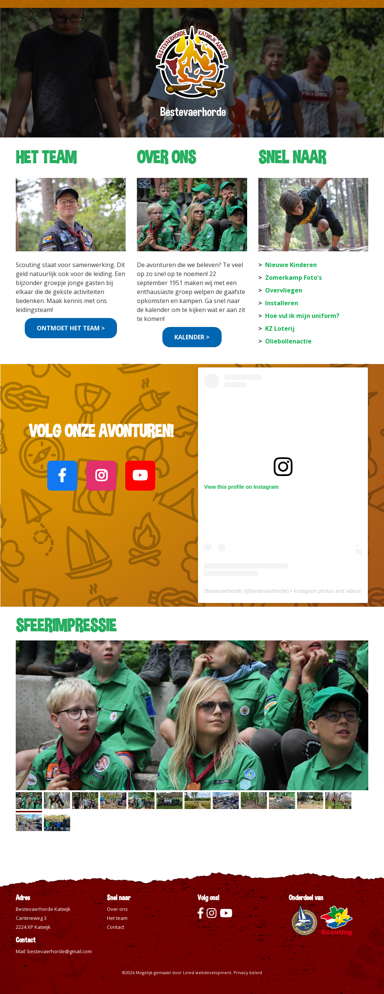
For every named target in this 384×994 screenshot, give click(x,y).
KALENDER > (192, 337)
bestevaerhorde (268, 591)
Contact (115, 927)
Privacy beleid (248, 972)
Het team (117, 918)
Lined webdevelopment (207, 972)
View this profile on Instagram (241, 487)
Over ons (117, 909)
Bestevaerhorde (223, 591)
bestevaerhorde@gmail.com (59, 951)
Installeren (281, 303)
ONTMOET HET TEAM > (71, 328)
